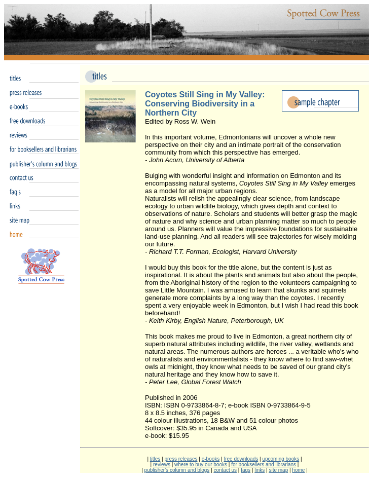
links (259, 470)
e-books (211, 459)
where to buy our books (200, 464)
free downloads (241, 459)
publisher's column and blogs (177, 470)
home (298, 470)
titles (155, 459)
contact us (225, 470)
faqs (245, 470)
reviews (161, 464)
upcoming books (280, 459)
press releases (180, 459)
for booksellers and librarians (263, 464)
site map (278, 470)
